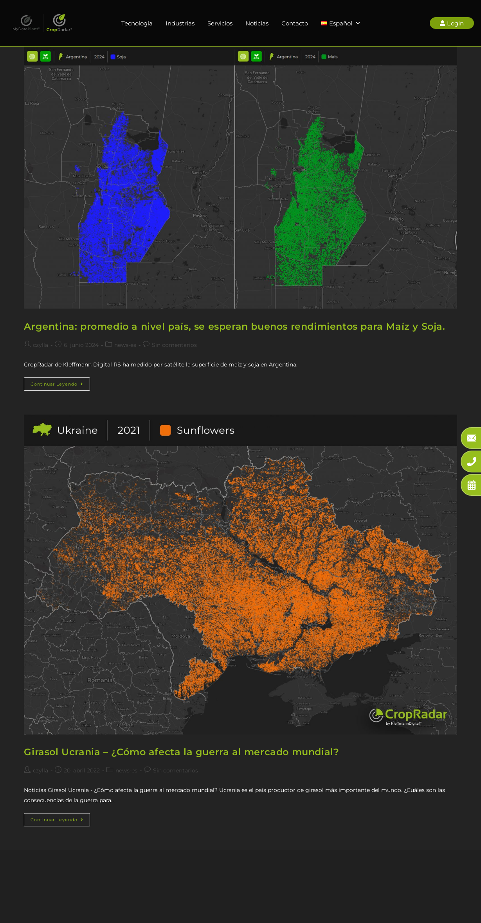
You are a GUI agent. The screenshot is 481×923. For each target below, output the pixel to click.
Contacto (294, 23)
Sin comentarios (174, 344)
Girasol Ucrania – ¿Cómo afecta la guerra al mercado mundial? (181, 752)
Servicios (219, 23)
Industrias (180, 23)
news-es (125, 344)
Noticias (256, 23)
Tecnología (137, 23)
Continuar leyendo (60, 382)
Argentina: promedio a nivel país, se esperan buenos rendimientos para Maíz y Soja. (234, 326)
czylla (40, 344)
